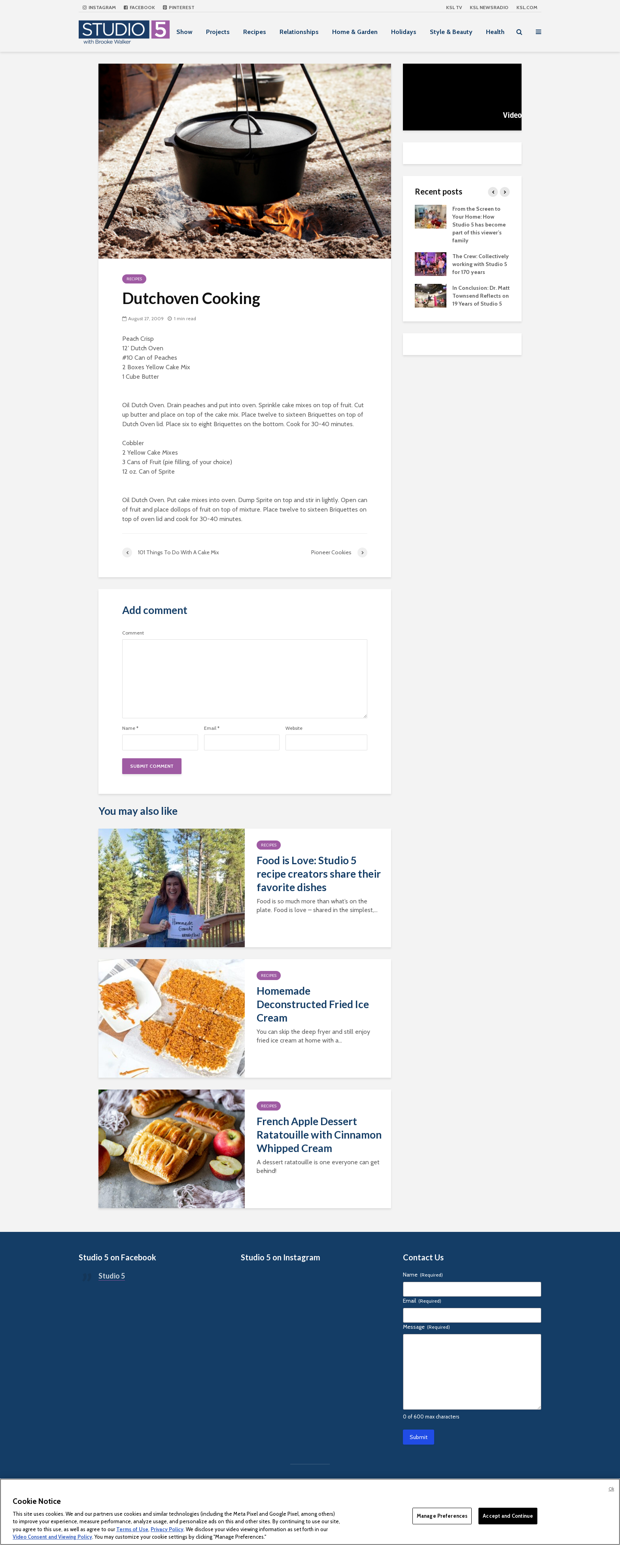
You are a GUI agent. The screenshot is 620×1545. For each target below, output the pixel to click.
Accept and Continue (508, 1516)
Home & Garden (355, 32)
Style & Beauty (451, 32)
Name (130, 728)
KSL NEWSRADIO (489, 7)
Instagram (99, 7)
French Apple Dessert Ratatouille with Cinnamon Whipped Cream (319, 1134)
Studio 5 (111, 1275)
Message (426, 1326)
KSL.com (526, 7)
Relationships (299, 32)
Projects (218, 32)
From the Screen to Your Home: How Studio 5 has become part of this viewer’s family (479, 224)
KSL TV (454, 7)
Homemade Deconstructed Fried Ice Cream (313, 1004)
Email (211, 728)
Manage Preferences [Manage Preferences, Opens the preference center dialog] (442, 1516)
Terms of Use (132, 1529)
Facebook (139, 7)
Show (184, 32)
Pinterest (179, 7)
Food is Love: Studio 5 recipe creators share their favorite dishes (319, 873)
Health (495, 32)
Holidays (403, 32)
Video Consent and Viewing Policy (52, 1537)
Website (293, 728)
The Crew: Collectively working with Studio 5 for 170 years (480, 264)
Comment (133, 633)
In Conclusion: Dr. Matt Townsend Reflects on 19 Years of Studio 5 (481, 295)
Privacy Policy (167, 1529)
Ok (611, 1489)
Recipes (254, 32)
